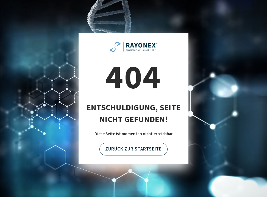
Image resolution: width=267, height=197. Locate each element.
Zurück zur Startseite (133, 149)
